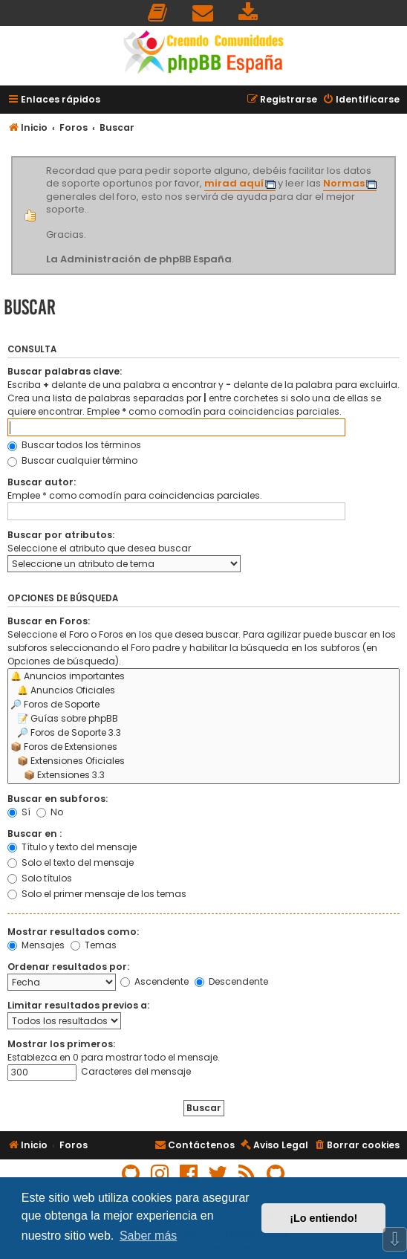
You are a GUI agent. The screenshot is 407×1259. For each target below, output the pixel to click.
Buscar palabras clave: (64, 371)
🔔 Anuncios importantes (203, 677)
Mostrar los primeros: (61, 1044)
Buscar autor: (41, 482)
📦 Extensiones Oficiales (203, 761)
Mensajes (36, 945)
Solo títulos (39, 878)
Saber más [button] (148, 1235)
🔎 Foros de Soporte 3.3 (203, 733)
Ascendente (154, 981)
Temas (94, 945)
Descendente (231, 981)
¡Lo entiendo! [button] (323, 1218)
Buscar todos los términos (74, 444)
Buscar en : (34, 833)
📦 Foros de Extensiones (203, 747)
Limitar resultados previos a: (78, 1005)
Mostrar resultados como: (73, 931)
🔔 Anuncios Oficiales (203, 691)
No (49, 812)
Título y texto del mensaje (72, 847)
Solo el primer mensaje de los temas (96, 893)
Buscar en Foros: (48, 621)
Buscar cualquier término (72, 460)
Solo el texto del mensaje (70, 862)
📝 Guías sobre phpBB (203, 719)
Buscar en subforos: (57, 798)
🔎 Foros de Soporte (203, 705)
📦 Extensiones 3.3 (203, 775)
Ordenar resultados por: (68, 966)
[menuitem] (158, 13)
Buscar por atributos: (60, 534)
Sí (18, 812)
